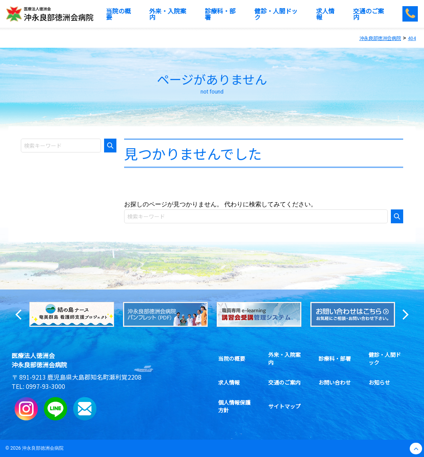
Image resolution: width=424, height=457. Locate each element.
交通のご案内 (284, 382)
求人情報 (229, 382)
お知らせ (379, 382)
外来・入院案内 (287, 358)
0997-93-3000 (45, 386)
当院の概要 (231, 358)
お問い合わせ (334, 382)
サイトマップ (284, 406)
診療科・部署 (334, 358)
